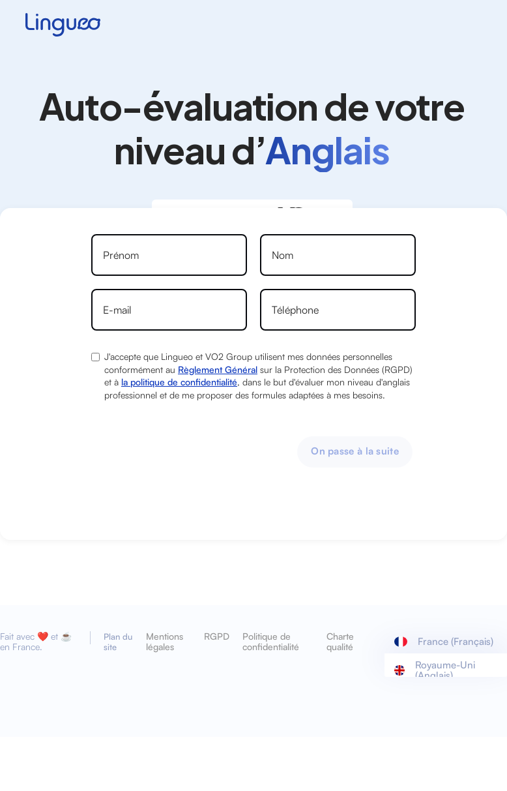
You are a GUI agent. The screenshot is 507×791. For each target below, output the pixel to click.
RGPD (216, 636)
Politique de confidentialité (270, 641)
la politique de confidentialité (179, 381)
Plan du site (118, 641)
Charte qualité (340, 641)
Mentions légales (164, 641)
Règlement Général (217, 369)
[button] (445, 641)
